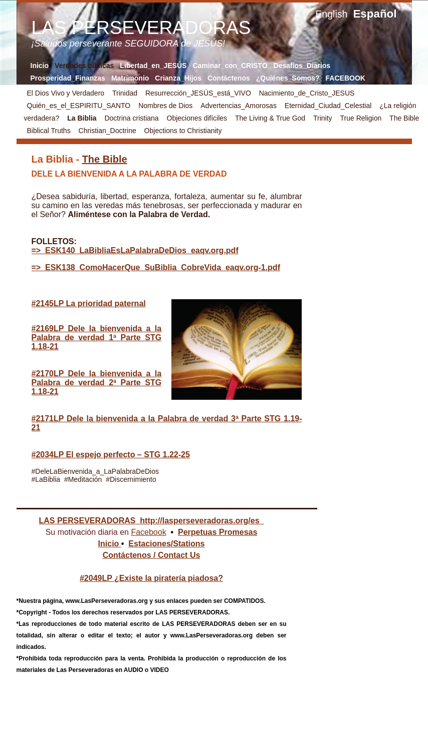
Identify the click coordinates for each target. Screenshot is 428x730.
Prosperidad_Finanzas (68, 78)
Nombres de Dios (165, 106)
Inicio (40, 66)
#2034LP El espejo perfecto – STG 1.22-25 (111, 454)
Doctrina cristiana (131, 118)
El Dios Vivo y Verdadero (67, 93)
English (331, 14)
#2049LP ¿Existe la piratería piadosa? (151, 578)
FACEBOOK (345, 78)
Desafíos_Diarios (302, 66)
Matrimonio (130, 78)
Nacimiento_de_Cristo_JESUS (307, 93)
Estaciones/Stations (166, 543)
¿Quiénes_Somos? (288, 78)
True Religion (360, 118)
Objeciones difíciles (197, 118)
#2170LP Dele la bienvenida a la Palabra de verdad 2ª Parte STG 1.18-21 (97, 382)
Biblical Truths (49, 131)
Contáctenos (228, 78)
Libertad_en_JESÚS (153, 66)
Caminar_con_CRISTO (229, 66)
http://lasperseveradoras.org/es (199, 520)
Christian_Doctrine (107, 131)
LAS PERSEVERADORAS (87, 520)
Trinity (322, 118)
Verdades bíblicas (84, 66)
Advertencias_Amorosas (238, 106)
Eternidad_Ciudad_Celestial (328, 106)
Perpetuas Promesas (217, 532)
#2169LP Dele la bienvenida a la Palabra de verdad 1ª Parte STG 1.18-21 (97, 337)
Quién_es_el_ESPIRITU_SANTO (79, 106)
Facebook (148, 532)
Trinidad (124, 93)
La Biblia (82, 118)
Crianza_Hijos (178, 78)
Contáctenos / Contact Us (151, 555)
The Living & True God (271, 118)
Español (374, 14)
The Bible (404, 118)
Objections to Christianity (183, 131)
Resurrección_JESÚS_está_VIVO (198, 93)
